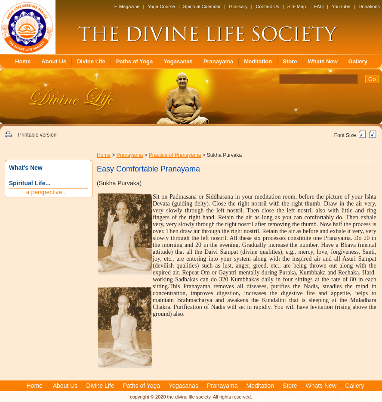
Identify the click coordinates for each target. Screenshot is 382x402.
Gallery (357, 61)
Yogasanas (178, 61)
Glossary (238, 6)
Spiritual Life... (29, 183)
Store (290, 61)
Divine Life (91, 61)
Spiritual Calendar (202, 6)
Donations (369, 6)
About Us (53, 61)
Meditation (258, 61)
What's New (26, 167)
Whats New (322, 61)
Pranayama (218, 61)
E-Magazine (127, 6)
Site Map (296, 6)
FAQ (318, 6)
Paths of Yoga (134, 61)
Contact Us (267, 6)
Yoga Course (161, 6)
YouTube (341, 6)
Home (23, 61)
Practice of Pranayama (175, 155)
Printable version (37, 135)
